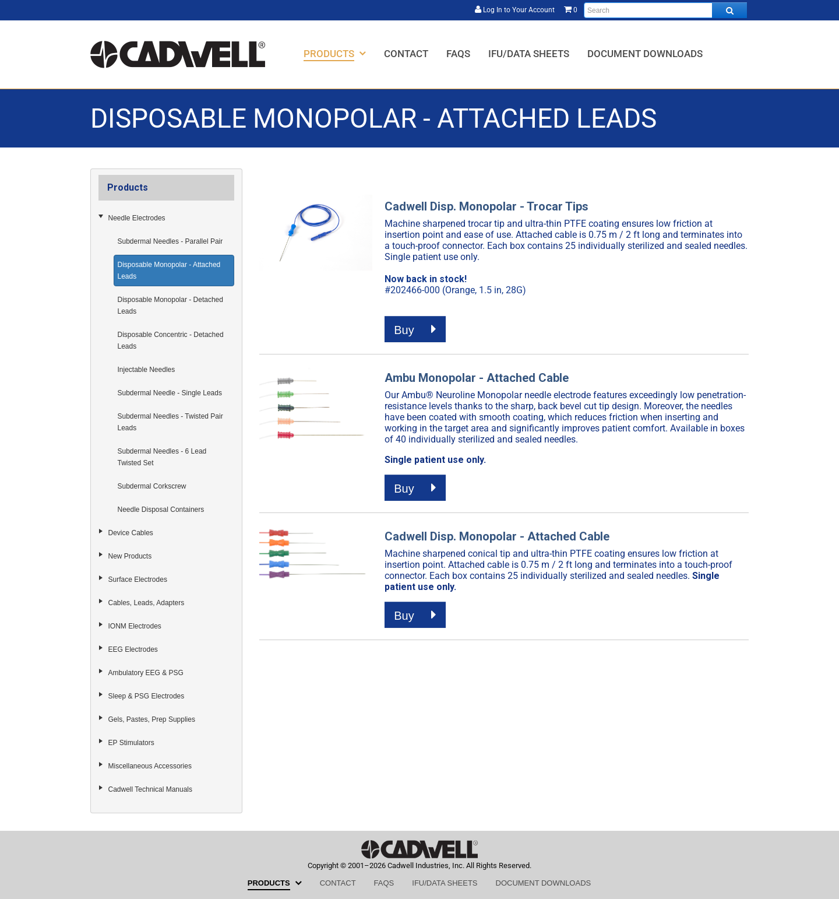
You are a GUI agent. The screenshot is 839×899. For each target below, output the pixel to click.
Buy (415, 329)
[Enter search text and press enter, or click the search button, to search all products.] (665, 10)
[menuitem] (334, 53)
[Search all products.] (729, 10)
